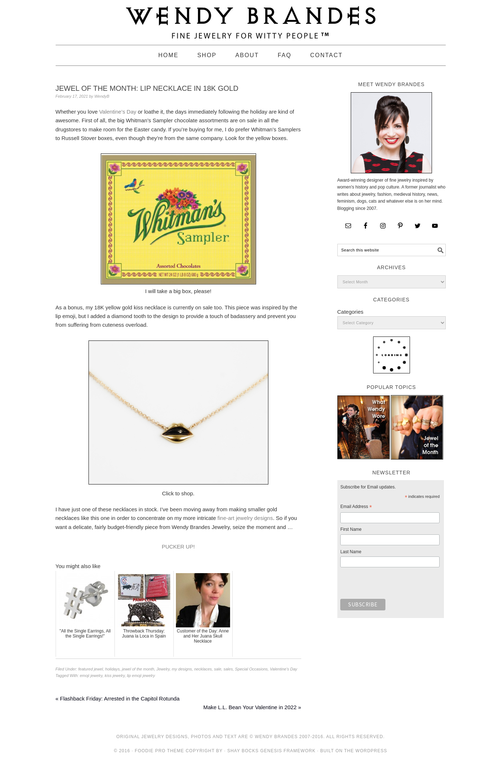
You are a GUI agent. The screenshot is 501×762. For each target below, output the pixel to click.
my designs (182, 669)
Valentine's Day (283, 669)
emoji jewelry (91, 675)
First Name (351, 529)
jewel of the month (138, 669)
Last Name (350, 551)
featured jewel (90, 669)
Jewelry (162, 669)
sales (228, 669)
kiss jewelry (115, 675)
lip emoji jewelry (141, 675)
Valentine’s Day (117, 112)
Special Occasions (251, 669)
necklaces (203, 669)
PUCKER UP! (178, 546)
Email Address (356, 507)
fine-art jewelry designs (245, 518)
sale (217, 669)
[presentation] (395, 585)
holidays (112, 669)
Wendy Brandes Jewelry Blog (251, 19)
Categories (350, 312)
